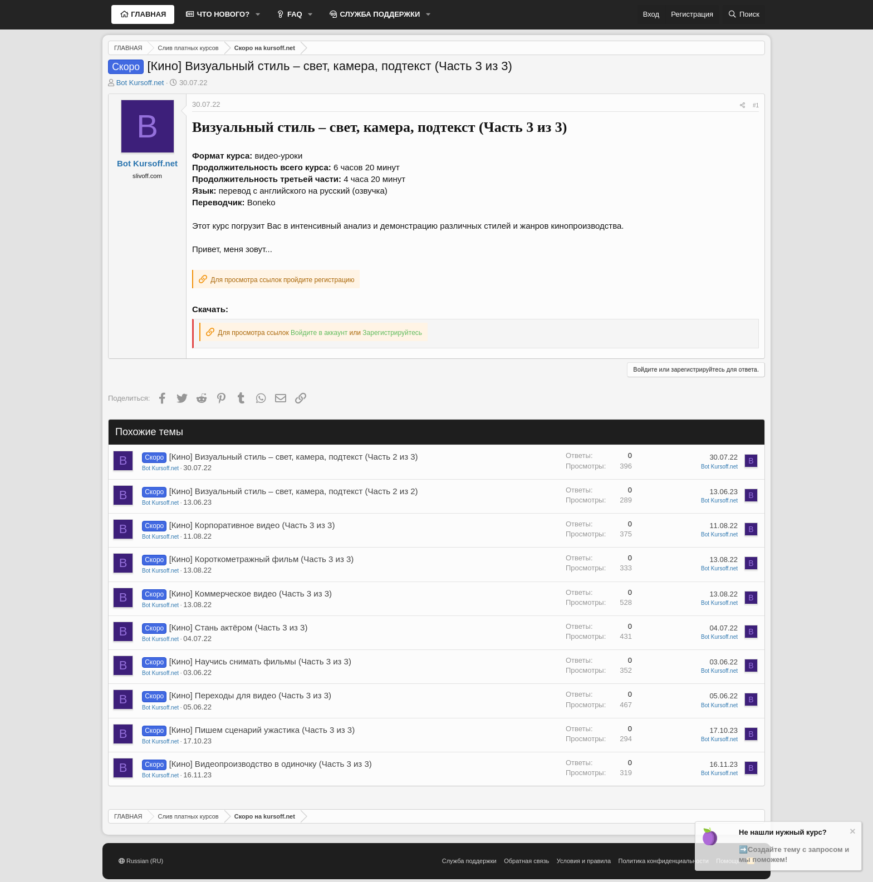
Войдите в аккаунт (319, 333)
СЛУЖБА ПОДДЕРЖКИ (379, 14)
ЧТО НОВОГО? (222, 14)
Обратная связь (526, 861)
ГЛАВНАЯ (147, 14)
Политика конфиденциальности (664, 861)
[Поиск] (744, 14)
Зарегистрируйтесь (392, 333)
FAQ (293, 14)
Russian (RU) (141, 861)
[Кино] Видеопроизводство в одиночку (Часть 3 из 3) (270, 763)
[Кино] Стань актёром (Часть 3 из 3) (238, 627)
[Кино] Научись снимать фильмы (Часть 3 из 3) (260, 661)
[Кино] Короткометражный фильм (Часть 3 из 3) (261, 559)
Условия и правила (584, 861)
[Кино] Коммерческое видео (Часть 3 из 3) (250, 593)
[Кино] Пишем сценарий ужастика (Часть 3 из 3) (262, 730)
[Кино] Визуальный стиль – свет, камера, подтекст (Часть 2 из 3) (293, 456)
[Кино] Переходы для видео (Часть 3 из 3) (250, 695)
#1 (756, 105)
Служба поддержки (469, 861)
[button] (258, 14)
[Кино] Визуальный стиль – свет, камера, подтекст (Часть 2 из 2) (293, 491)
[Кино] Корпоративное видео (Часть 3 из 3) (252, 525)
